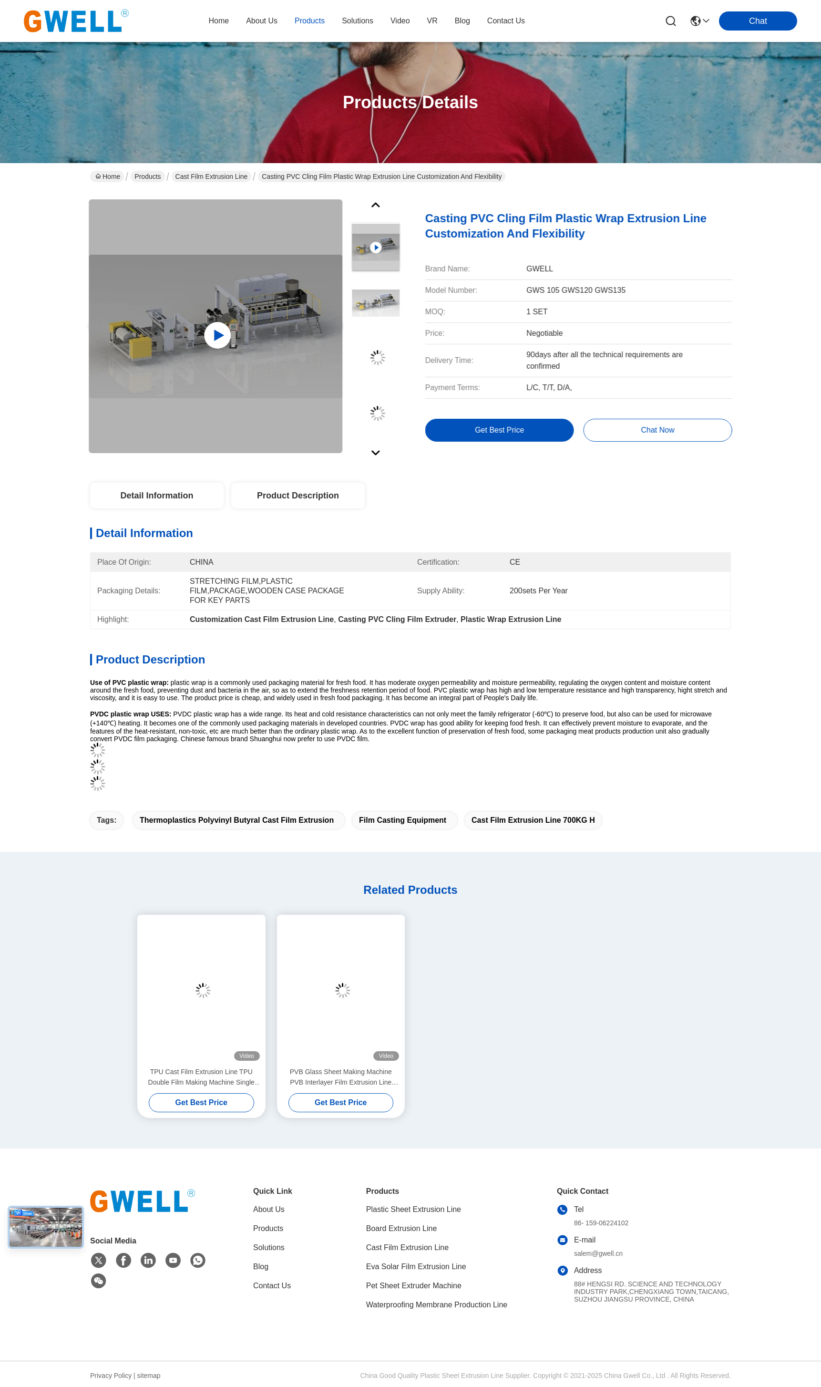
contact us (506, 21)
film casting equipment (402, 820)
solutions (357, 21)
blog (462, 21)
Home (218, 21)
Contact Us (272, 1286)
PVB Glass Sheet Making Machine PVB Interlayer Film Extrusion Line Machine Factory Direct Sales (341, 1077)
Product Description (298, 495)
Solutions (269, 1247)
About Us (269, 1209)
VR (432, 21)
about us (261, 21)
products (310, 21)
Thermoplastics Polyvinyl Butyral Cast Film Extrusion (237, 820)
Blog (260, 1267)
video (400, 21)
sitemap (149, 1375)
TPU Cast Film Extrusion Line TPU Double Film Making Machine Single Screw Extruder (201, 1077)
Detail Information (156, 495)
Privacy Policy (111, 1375)
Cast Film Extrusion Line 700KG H (533, 820)
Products (147, 176)
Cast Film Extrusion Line (211, 176)
